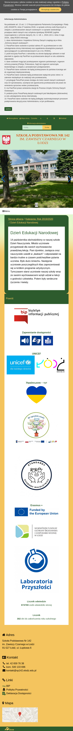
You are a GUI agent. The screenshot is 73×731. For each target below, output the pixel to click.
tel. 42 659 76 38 (13, 663)
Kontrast (62, 118)
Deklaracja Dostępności (16, 693)
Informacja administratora (36, 123)
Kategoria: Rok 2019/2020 (39, 219)
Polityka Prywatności (15, 689)
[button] (3, 178)
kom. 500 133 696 (13, 667)
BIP (6, 686)
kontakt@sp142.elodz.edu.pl (19, 670)
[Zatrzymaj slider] (36, 204)
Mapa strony (24, 118)
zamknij (8, 109)
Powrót (9, 298)
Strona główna (12, 118)
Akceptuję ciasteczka (50, 9)
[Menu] (36, 211)
